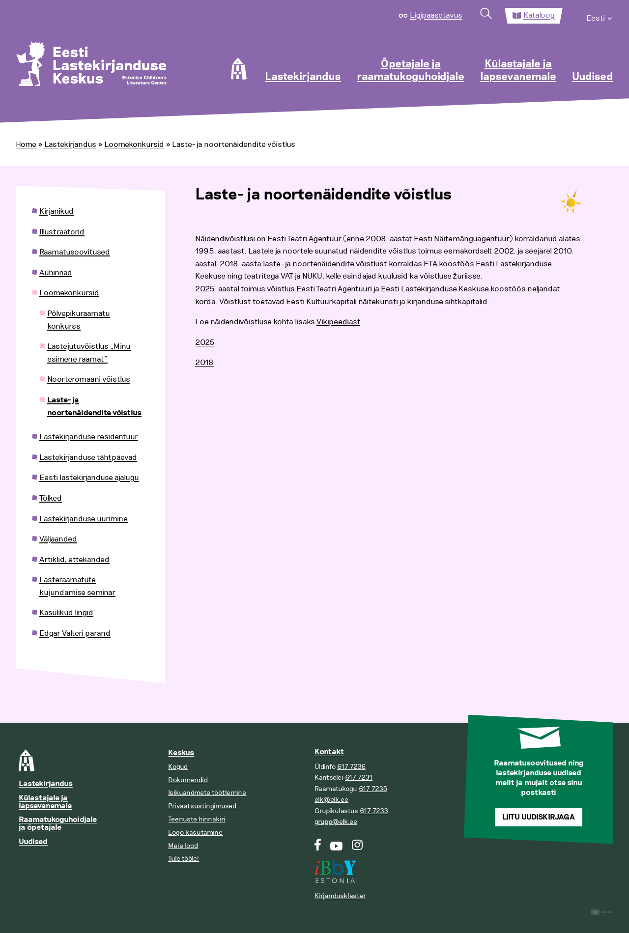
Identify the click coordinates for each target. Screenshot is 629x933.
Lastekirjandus (303, 77)
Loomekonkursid (134, 144)
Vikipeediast (338, 322)
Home (26, 144)
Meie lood (183, 846)
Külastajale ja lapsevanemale (518, 71)
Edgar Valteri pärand (75, 633)
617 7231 (358, 777)
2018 (204, 363)
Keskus (181, 753)
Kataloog (539, 15)
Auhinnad (55, 273)
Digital (602, 912)
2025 (205, 342)
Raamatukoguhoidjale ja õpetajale (58, 824)
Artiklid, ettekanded (74, 560)
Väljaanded (58, 539)
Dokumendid (188, 780)
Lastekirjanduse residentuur (88, 437)
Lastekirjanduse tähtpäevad (88, 457)
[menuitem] (599, 15)
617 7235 (373, 789)
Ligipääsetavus (436, 15)
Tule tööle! (183, 858)
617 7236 (351, 767)
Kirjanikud (56, 211)
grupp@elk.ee (335, 822)
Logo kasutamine (195, 832)
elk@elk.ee (331, 799)
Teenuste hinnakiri (197, 819)
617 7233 (374, 811)
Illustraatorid (62, 232)
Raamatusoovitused (74, 252)
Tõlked (50, 498)
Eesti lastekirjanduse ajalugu (89, 477)
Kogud (178, 767)
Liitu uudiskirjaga (538, 817)
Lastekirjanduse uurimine (83, 519)
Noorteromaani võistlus (88, 379)
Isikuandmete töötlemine (207, 793)
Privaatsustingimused (202, 806)
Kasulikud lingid (66, 613)
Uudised (592, 77)
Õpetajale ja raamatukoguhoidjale (410, 71)
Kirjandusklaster (340, 896)
